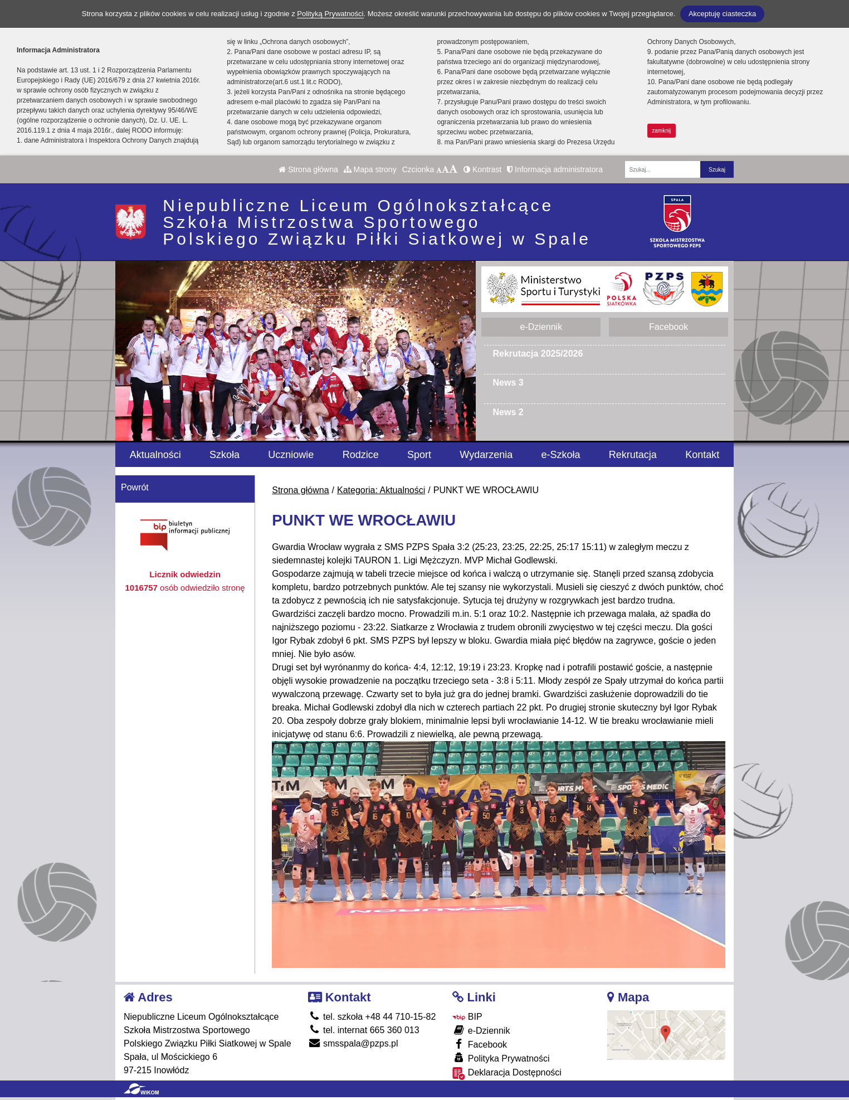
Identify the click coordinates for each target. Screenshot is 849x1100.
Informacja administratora (555, 169)
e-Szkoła (560, 454)
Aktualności (155, 454)
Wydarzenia (486, 454)
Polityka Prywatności (500, 1058)
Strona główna (308, 169)
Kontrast (482, 169)
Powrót (135, 487)
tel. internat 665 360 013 (363, 1030)
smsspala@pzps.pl (353, 1043)
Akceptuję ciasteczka (722, 13)
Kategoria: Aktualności (381, 490)
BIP (467, 1016)
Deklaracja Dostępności (507, 1073)
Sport (419, 454)
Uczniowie (291, 454)
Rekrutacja (633, 454)
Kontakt (702, 454)
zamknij (661, 131)
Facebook (668, 327)
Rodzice (361, 454)
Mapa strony (370, 169)
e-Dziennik (541, 327)
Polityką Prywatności (330, 13)
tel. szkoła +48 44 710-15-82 (372, 1016)
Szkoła (224, 454)
